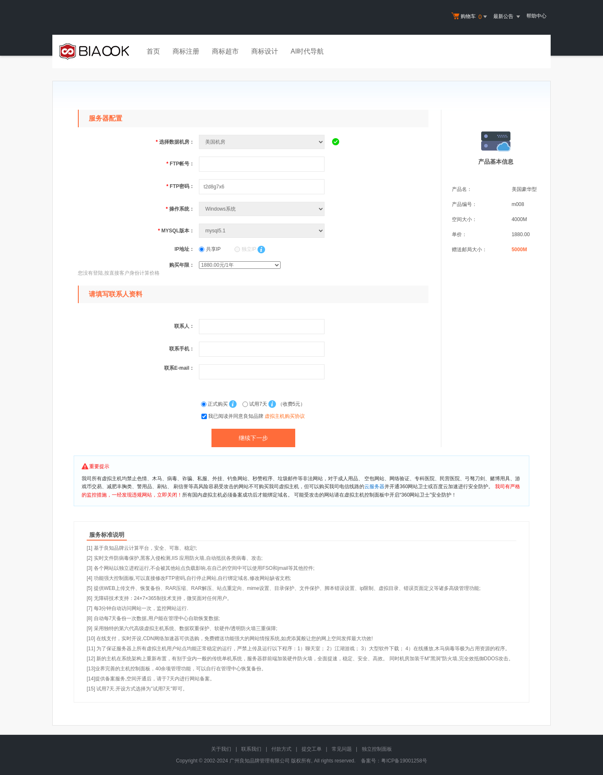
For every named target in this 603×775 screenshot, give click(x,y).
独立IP (245, 249)
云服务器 (374, 486)
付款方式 (281, 749)
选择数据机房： (175, 142)
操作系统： (180, 209)
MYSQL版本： (176, 231)
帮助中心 (536, 16)
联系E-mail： (179, 368)
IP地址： (184, 249)
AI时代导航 (307, 51)
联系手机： (181, 349)
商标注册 (186, 51)
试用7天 (255, 404)
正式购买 (215, 404)
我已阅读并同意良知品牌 (256, 416)
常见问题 (342, 749)
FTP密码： (180, 186)
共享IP (210, 249)
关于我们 (221, 749)
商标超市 (225, 51)
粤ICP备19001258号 (404, 761)
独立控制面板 (377, 749)
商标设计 (264, 51)
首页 (153, 51)
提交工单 (312, 749)
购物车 (470, 17)
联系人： (184, 326)
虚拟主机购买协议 (285, 416)
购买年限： (181, 265)
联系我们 (251, 749)
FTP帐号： (180, 164)
